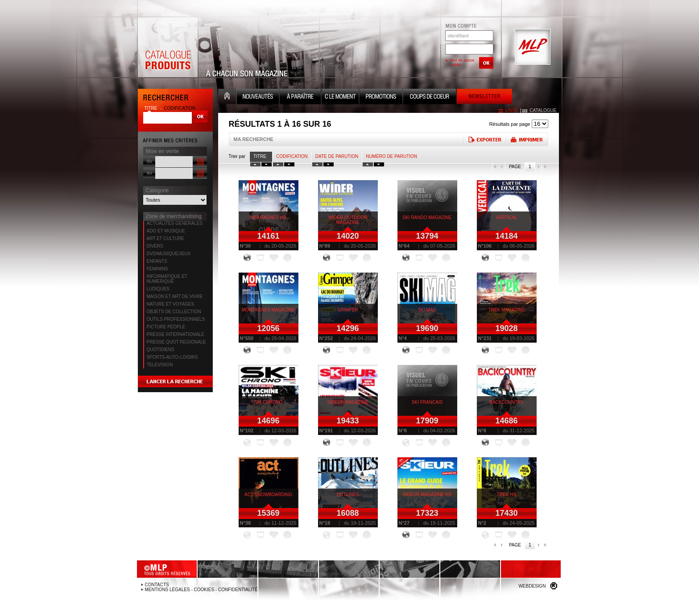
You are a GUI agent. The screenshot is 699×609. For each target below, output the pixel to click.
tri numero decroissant (379, 164)
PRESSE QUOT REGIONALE (176, 342)
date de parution (336, 156)
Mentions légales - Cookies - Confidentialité (201, 589)
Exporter (484, 139)
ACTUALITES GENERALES (175, 223)
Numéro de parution (391, 156)
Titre (259, 156)
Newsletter (484, 97)
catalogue (542, 110)
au (149, 172)
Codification (292, 156)
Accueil (227, 97)
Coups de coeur (429, 97)
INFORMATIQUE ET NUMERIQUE (167, 279)
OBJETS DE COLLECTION (174, 311)
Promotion (381, 97)
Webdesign (532, 586)
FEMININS (157, 268)
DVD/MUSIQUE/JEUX (169, 253)
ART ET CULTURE (165, 238)
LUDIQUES (158, 288)
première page (495, 166)
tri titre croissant (255, 164)
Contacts (157, 584)
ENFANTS (157, 261)
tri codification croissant (278, 164)
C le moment (340, 97)
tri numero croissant (368, 164)
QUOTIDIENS (160, 349)
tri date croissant (317, 164)
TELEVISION (160, 364)
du (149, 161)
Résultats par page (509, 124)
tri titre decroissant (266, 164)
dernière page (545, 166)
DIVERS (155, 246)
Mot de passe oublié (463, 62)
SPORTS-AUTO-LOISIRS (172, 357)
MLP (532, 47)
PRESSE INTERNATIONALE (175, 334)
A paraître (300, 97)
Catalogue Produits (168, 47)
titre (152, 108)
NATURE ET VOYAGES (170, 304)
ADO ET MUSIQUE (166, 230)
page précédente (502, 166)
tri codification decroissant (289, 164)
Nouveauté (258, 97)
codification (179, 108)
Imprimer (526, 139)
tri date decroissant (328, 164)
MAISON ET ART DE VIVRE (175, 296)
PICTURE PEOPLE (166, 326)
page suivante (538, 166)
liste (511, 110)
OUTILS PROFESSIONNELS (176, 319)
